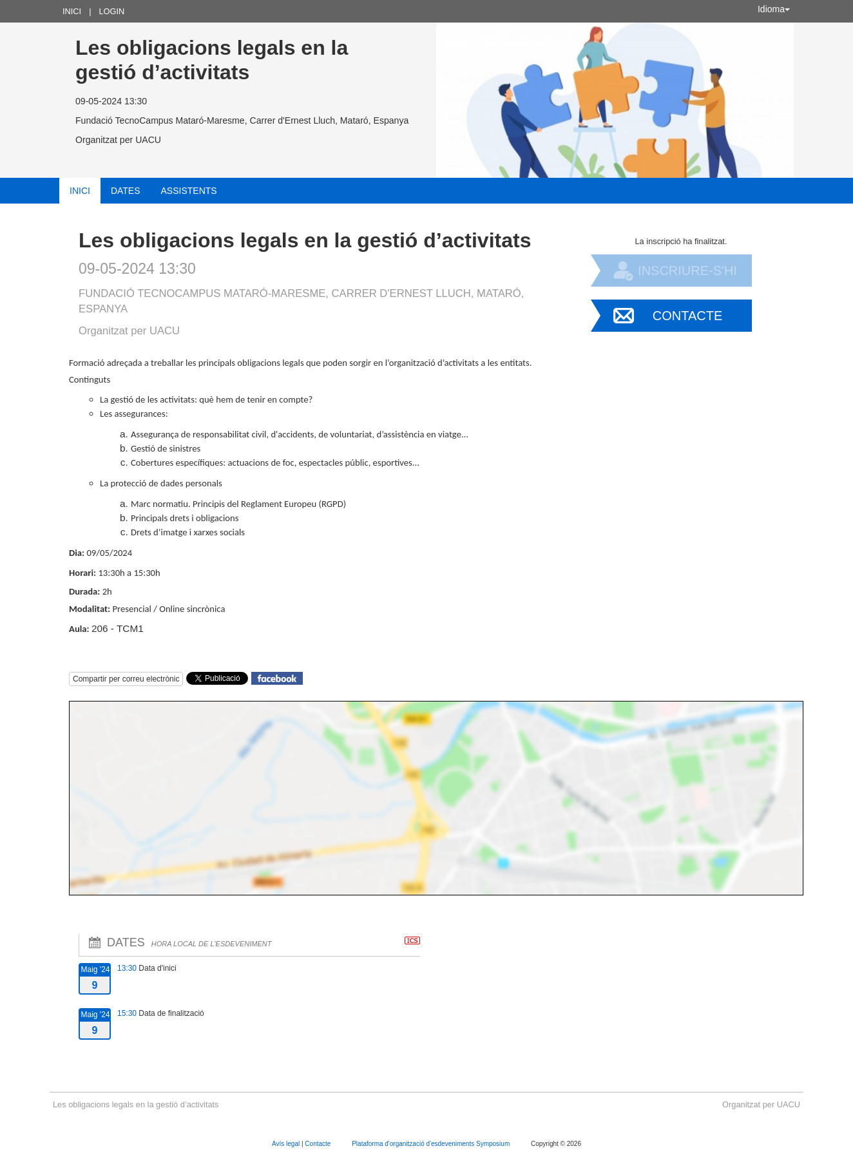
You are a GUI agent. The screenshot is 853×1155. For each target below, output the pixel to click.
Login (111, 11)
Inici (71, 11)
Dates (125, 191)
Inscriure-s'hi (687, 270)
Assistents (189, 191)
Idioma (774, 9)
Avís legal (287, 1143)
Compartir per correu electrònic (126, 678)
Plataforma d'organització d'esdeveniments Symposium (432, 1143)
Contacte (688, 316)
